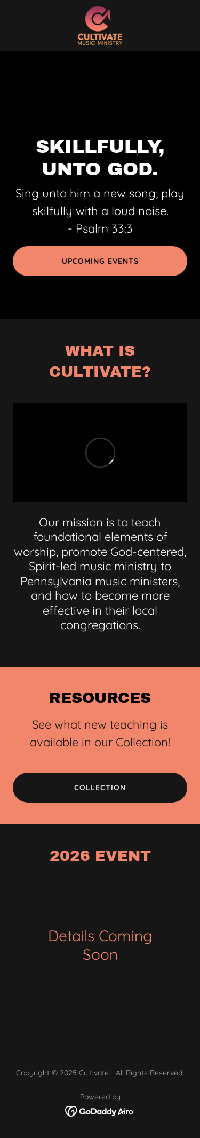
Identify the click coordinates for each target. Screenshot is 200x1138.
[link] (100, 25)
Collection (100, 787)
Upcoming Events (100, 261)
